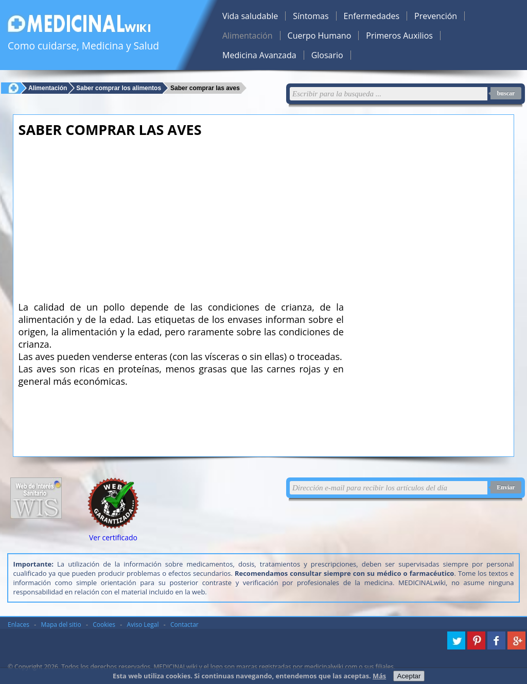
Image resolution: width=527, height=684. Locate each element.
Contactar (184, 624)
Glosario (327, 55)
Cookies (104, 624)
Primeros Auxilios (399, 35)
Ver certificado (113, 537)
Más (379, 675)
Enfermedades (371, 16)
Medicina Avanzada (259, 55)
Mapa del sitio (61, 624)
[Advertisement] (181, 216)
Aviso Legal (143, 624)
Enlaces (18, 624)
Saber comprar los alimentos (118, 87)
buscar (506, 93)
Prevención (435, 16)
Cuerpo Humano (320, 35)
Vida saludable (250, 16)
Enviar (506, 487)
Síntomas (310, 16)
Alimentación (247, 35)
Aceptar (409, 676)
